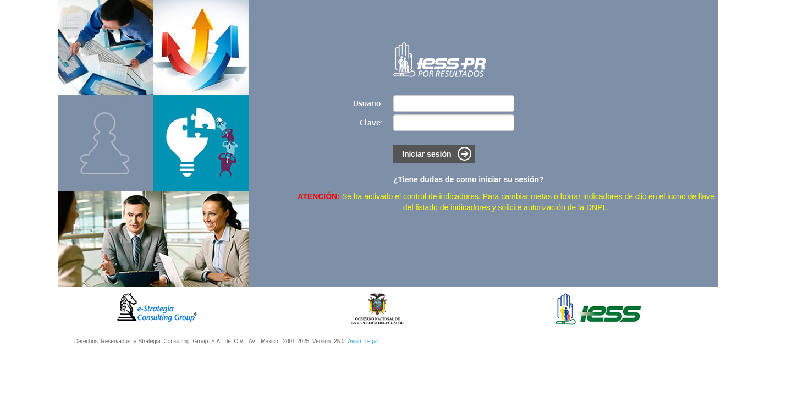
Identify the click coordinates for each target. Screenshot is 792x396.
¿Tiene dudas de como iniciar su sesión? (468, 179)
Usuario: (367, 103)
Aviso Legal (363, 341)
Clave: (371, 122)
